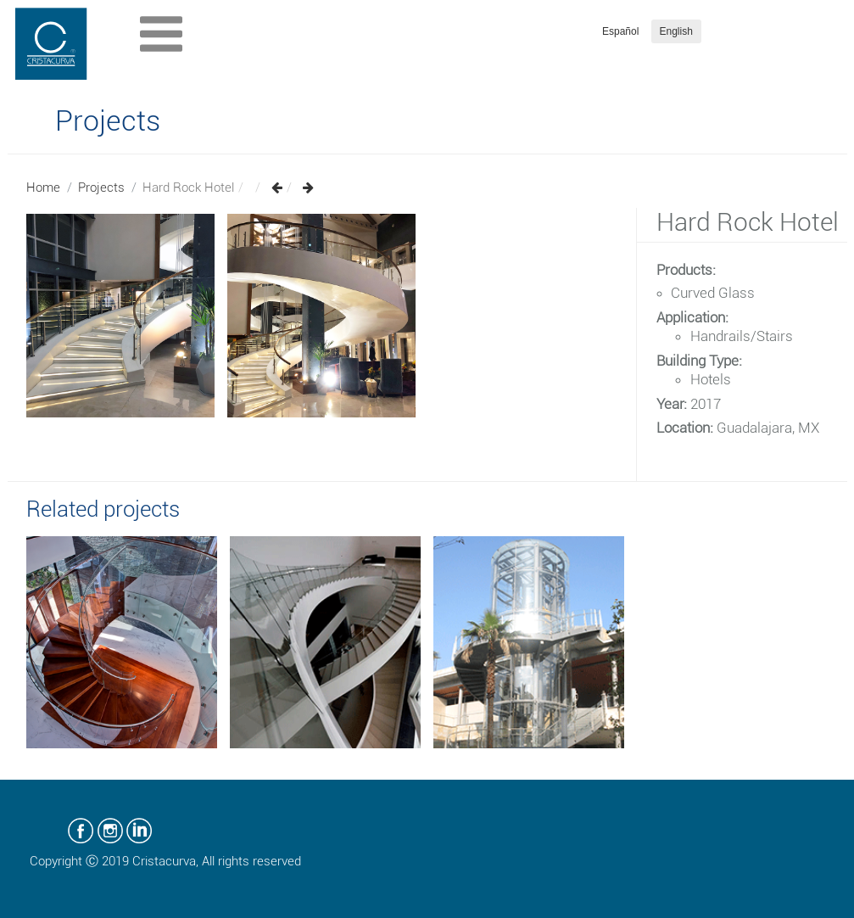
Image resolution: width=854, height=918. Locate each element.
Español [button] (620, 31)
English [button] (676, 31)
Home (43, 187)
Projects (101, 187)
